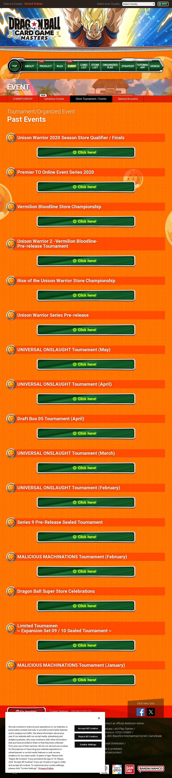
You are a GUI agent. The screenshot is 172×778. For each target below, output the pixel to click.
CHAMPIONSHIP (23, 98)
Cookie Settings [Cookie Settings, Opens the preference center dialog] (88, 744)
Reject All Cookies (88, 736)
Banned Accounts (128, 98)
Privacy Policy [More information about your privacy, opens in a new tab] (46, 768)
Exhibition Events (52, 97)
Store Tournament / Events (91, 98)
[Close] (99, 718)
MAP (164, 3)
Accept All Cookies (88, 728)
